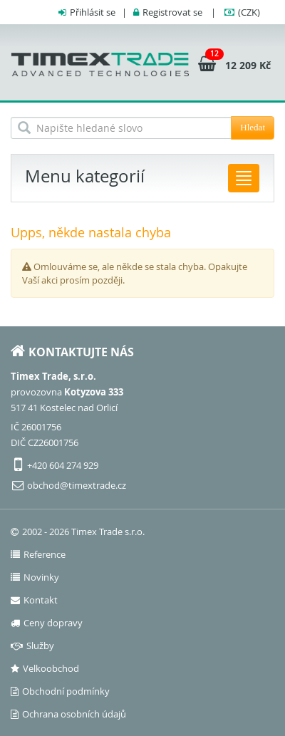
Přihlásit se (92, 12)
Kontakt (34, 600)
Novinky (35, 577)
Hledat (252, 127)
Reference (38, 554)
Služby (32, 645)
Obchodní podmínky (60, 691)
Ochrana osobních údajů (68, 714)
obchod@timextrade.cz (76, 485)
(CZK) (249, 12)
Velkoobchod (45, 668)
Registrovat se (172, 12)
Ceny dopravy (47, 622)
